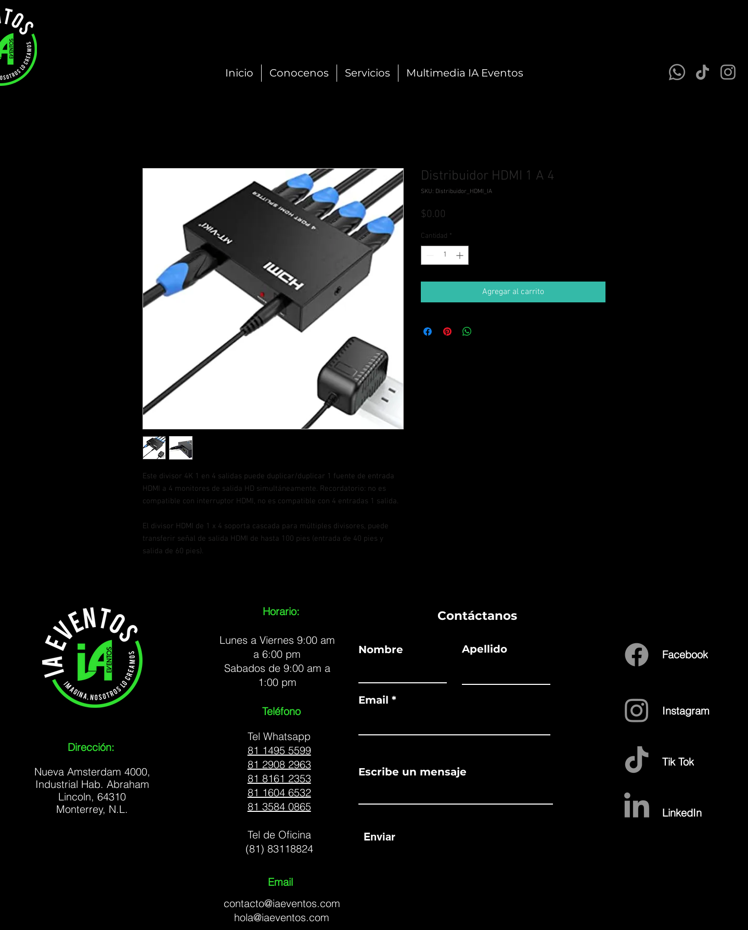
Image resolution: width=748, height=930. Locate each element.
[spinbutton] (444, 255)
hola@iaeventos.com (281, 917)
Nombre (380, 649)
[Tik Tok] (691, 761)
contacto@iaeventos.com (282, 903)
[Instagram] (728, 72)
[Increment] (460, 255)
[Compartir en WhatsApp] (467, 331)
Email (373, 700)
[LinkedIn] (699, 812)
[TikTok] (702, 72)
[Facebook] (687, 654)
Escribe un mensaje (412, 772)
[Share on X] (487, 331)
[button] (367, 73)
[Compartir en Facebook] (427, 331)
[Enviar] (379, 837)
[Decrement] (428, 255)
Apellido (484, 649)
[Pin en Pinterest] (447, 331)
